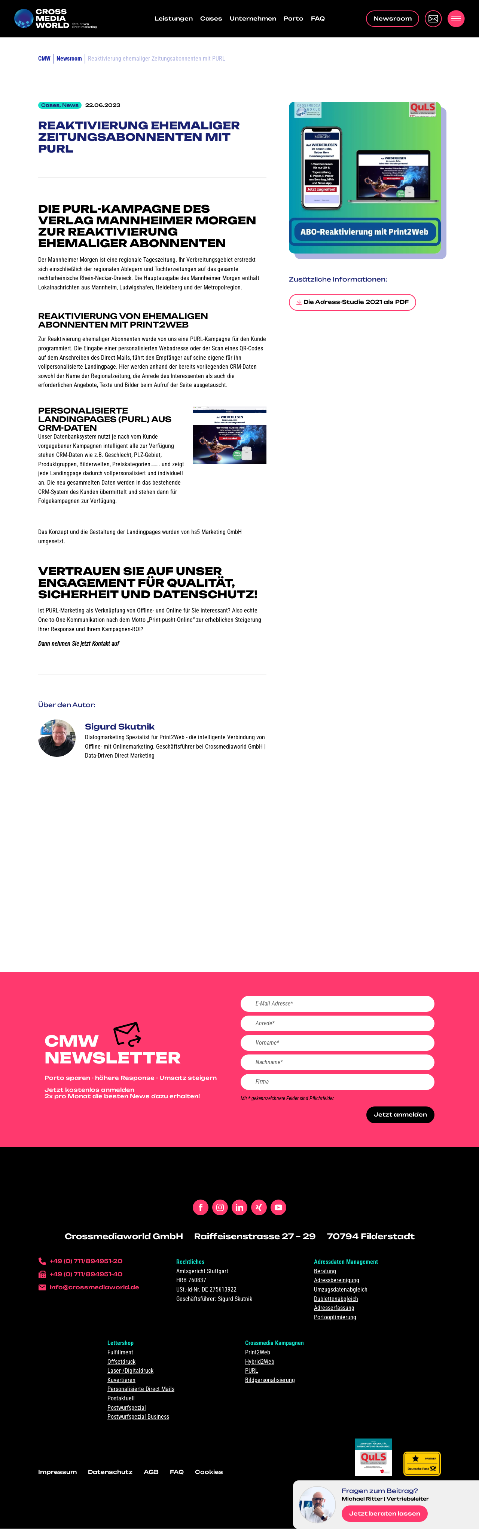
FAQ (318, 18)
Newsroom (69, 58)
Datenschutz (110, 1472)
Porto (293, 18)
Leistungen (174, 18)
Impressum (57, 1472)
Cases (211, 18)
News (70, 105)
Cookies (209, 1472)
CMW (44, 58)
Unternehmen (253, 18)
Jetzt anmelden (400, 1115)
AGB (151, 1472)
